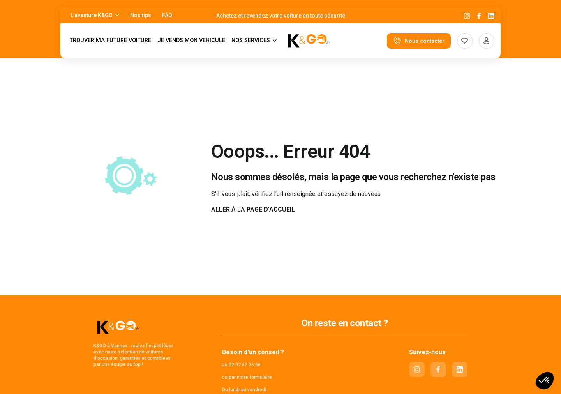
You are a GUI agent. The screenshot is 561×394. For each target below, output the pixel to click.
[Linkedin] (491, 16)
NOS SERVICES (250, 40)
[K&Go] (309, 41)
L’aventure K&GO (92, 15)
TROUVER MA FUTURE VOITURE (110, 40)
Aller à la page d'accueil (253, 209)
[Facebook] (479, 16)
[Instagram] (467, 16)
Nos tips (140, 15)
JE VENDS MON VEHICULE (191, 40)
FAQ (167, 15)
